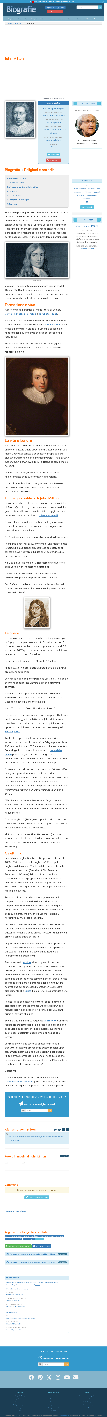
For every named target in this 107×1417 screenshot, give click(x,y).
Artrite (53, 147)
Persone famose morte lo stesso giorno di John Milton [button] (31, 1255)
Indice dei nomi (20, 1395)
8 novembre (53, 129)
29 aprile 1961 (87, 226)
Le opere (13, 191)
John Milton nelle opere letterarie (18, 1239)
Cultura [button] (71, 19)
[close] (103, 2)
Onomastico (53, 1395)
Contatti (93, 19)
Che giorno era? (53, 1398)
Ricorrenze (61, 19)
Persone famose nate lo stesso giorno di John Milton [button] (30, 1247)
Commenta (53, 155)
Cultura (53, 1404)
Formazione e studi (17, 178)
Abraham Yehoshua (87, 110)
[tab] (37, 1247)
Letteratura (18, 23)
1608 (62, 115)
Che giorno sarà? (82, 19)
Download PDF (53, 160)
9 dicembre (55, 115)
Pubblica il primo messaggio (37, 1197)
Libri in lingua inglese (41, 1239)
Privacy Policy (87, 1392)
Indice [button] (42, 19)
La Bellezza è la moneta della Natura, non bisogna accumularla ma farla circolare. (36, 1136)
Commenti (13, 204)
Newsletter (52, 19)
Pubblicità (58, 1411)
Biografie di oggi (20, 1389)
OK (100, 7)
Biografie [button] (11, 19)
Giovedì (44, 129)
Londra (49, 122)
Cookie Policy (87, 1395)
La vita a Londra (16, 183)
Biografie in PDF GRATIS (55, 8)
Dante (8, 313)
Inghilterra (57, 122)
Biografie (11, 23)
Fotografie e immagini (19, 199)
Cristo (28, 990)
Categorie (34, 19)
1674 (61, 129)
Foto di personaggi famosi (20, 1398)
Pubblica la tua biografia (87, 1389)
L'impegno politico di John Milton (23, 187)
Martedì (45, 115)
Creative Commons (64, 1408)
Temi (26, 19)
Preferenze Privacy (87, 1398)
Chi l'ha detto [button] (87, 207)
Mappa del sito (53, 1389)
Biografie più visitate (20, 1392)
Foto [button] (20, 19)
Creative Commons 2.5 (15, 1287)
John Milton (15, 1140)
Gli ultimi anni (15, 195)
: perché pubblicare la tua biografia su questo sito (52, 1)
